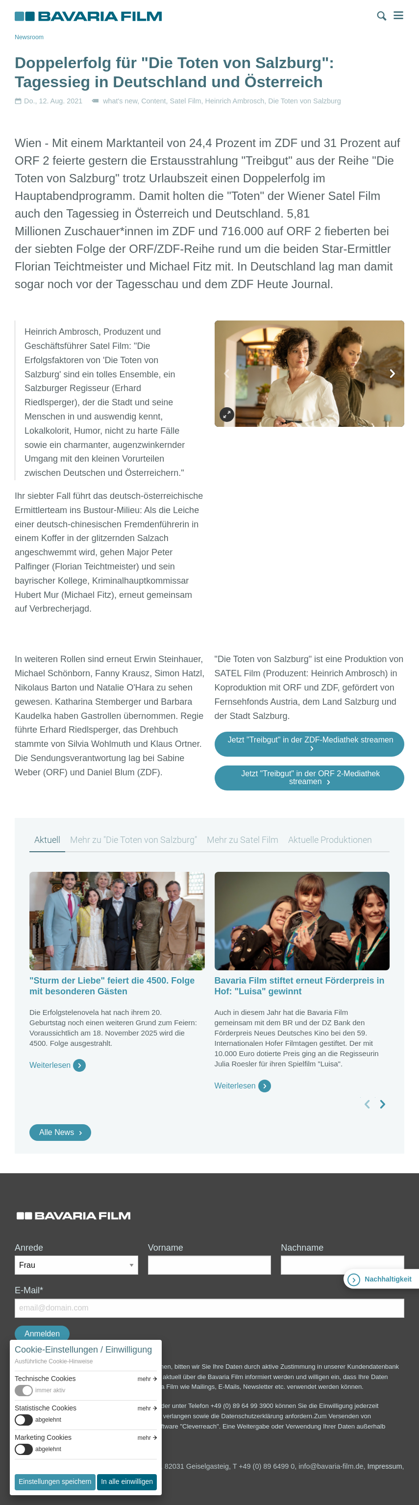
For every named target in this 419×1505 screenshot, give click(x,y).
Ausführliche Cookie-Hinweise (54, 1361)
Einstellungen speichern (55, 1481)
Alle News (56, 1132)
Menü (398, 15)
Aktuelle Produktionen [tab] (330, 840)
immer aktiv (50, 1390)
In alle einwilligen (127, 1481)
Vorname (165, 1248)
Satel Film (185, 101)
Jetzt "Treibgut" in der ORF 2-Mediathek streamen (310, 777)
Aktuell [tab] (47, 840)
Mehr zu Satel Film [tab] (242, 840)
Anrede (29, 1248)
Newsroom (29, 37)
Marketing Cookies (43, 1437)
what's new (120, 101)
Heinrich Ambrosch (235, 101)
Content (153, 101)
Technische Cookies (45, 1378)
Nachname (302, 1248)
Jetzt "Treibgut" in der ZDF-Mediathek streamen (311, 740)
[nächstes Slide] (392, 373)
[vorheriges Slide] (227, 373)
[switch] (86, 1390)
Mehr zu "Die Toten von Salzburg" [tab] (133, 840)
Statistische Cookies (45, 1408)
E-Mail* (29, 1290)
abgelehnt (48, 1419)
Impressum (384, 1466)
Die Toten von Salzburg (304, 101)
